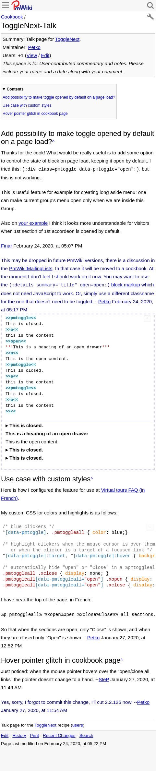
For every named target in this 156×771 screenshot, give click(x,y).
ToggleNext (67, 39)
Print (34, 733)
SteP (104, 677)
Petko (34, 47)
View (32, 55)
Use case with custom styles (27, 105)
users (77, 723)
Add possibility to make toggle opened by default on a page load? (59, 97)
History (19, 733)
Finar (6, 245)
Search (86, 733)
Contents (15, 89)
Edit (45, 55)
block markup (125, 284)
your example (33, 222)
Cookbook (12, 16)
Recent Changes (59, 733)
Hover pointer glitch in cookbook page (35, 113)
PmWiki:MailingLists (30, 268)
